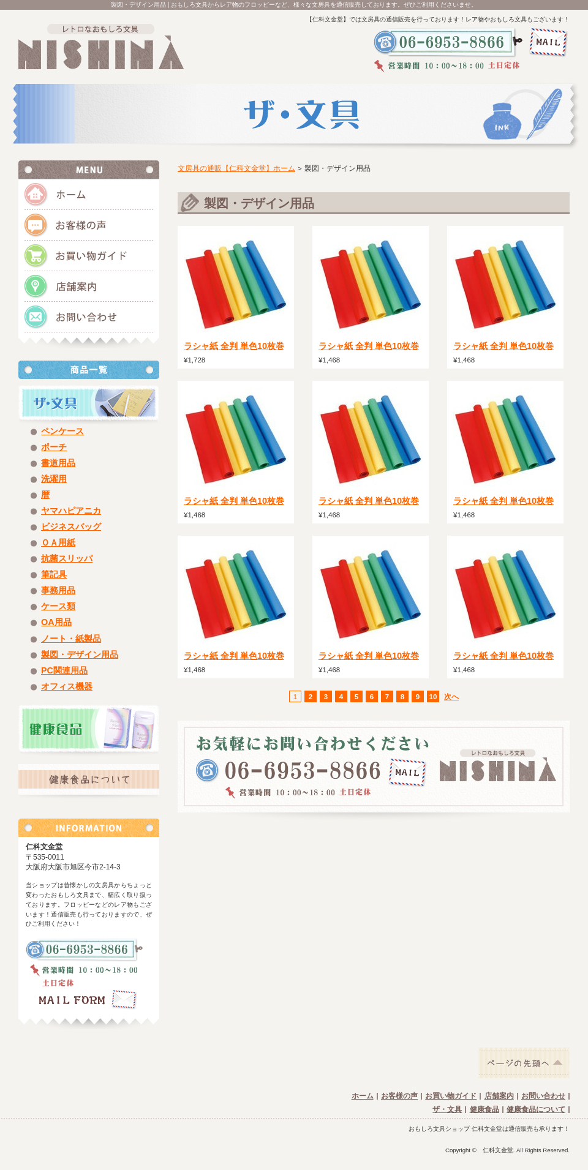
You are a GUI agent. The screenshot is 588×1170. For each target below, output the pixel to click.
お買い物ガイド (451, 1096)
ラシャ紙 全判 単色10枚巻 (234, 346)
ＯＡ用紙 (58, 542)
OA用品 (56, 622)
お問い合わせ (543, 1096)
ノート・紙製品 (71, 638)
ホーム (363, 1096)
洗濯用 (54, 479)
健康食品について (536, 1109)
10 (433, 696)
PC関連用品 (64, 670)
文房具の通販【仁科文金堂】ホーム (236, 168)
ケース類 (58, 606)
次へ (451, 696)
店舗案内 (499, 1096)
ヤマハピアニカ (71, 511)
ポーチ (54, 447)
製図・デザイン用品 (79, 654)
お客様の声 (399, 1096)
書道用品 (58, 463)
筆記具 (54, 574)
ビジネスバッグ (71, 526)
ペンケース (62, 431)
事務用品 (58, 590)
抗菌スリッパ (66, 558)
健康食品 (484, 1109)
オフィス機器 (66, 686)
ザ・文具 (447, 1109)
